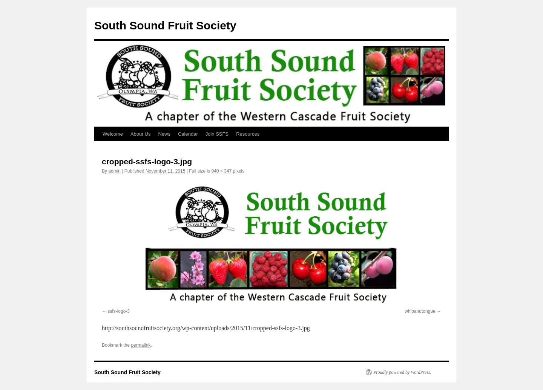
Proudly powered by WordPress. (402, 372)
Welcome (113, 134)
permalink (140, 345)
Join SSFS (217, 134)
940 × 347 (221, 171)
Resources (247, 134)
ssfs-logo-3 (118, 311)
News (164, 134)
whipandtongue (420, 311)
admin (114, 171)
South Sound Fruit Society (165, 25)
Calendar (188, 134)
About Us (140, 134)
